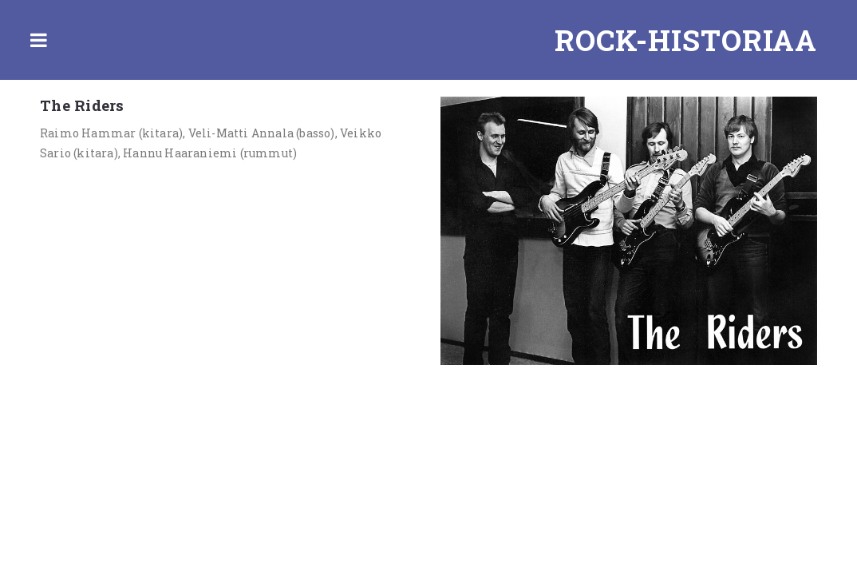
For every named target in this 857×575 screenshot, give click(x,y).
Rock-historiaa (686, 40)
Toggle (38, 40)
